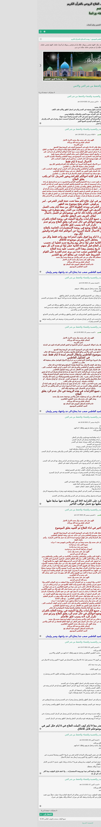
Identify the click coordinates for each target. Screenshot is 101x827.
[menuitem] (7, 31)
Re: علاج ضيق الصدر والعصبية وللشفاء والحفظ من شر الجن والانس (53, 130)
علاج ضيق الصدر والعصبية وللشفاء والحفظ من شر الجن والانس (67, 85)
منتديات (92, 31)
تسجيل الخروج (93, 35)
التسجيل (82, 35)
